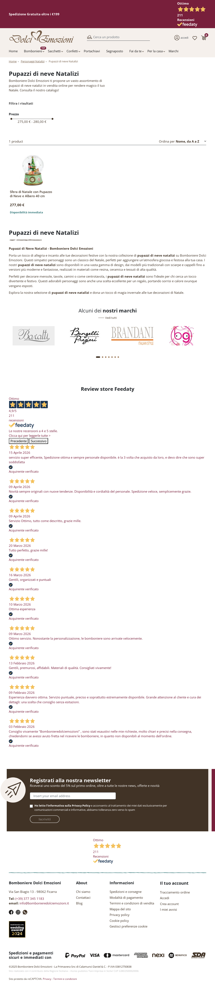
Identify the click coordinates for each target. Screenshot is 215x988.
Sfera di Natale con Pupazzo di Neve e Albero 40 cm (31, 194)
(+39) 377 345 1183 (29, 898)
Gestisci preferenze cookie (128, 926)
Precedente (18, 441)
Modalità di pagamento (126, 897)
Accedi (164, 898)
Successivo (38, 441)
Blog (79, 903)
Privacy (47, 979)
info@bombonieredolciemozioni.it (44, 903)
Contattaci (83, 897)
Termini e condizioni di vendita (132, 903)
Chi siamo (83, 892)
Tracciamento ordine (175, 892)
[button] (203, 37)
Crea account (169, 904)
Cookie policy (119, 920)
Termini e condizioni (65, 979)
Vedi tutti (111, 318)
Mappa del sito (120, 909)
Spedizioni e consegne (126, 892)
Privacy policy (120, 915)
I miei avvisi (168, 909)
